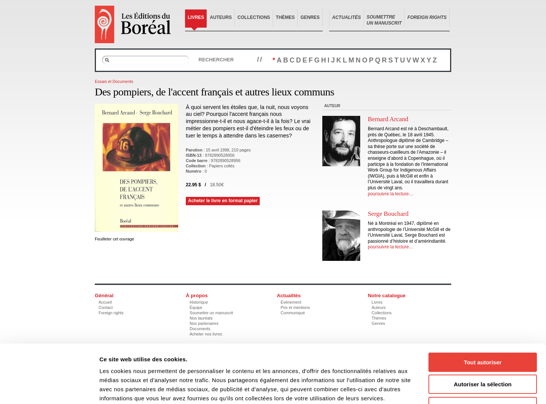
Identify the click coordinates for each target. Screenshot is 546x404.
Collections (253, 17)
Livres (196, 17)
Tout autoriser (483, 311)
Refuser (482, 356)
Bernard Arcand (388, 119)
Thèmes (285, 17)
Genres (310, 17)
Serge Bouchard (388, 213)
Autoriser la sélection (483, 334)
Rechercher (216, 59)
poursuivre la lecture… (390, 194)
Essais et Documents (114, 81)
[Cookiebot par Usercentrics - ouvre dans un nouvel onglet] (49, 389)
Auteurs (221, 17)
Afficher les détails (417, 389)
